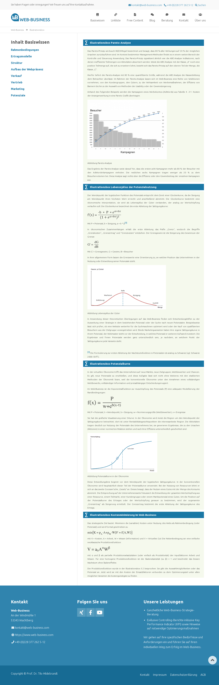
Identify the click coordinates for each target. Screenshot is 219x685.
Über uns (200, 20)
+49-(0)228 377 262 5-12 (179, 5)
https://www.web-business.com (34, 634)
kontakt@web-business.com (32, 627)
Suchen (201, 5)
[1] (126, 223)
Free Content (135, 20)
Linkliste (116, 20)
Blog (152, 20)
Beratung (167, 20)
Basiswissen (97, 20)
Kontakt (184, 20)
